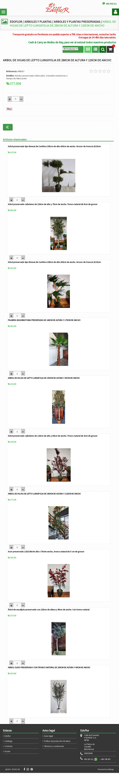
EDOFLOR (16, 22)
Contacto (8, 747)
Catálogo (8, 742)
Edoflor (7, 737)
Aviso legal (48, 737)
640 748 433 (105, 760)
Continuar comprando (101, 126)
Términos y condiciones (54, 747)
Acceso (7, 752)
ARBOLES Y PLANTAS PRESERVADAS (77, 22)
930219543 (88, 754)
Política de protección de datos (57, 742)
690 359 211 (88, 760)
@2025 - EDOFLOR (12, 770)
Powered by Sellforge (106, 770)
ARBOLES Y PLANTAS (38, 22)
